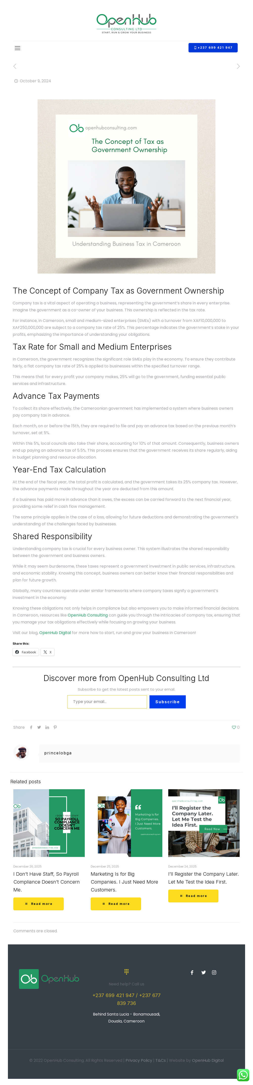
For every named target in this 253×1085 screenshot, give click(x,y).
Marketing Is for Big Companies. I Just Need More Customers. (124, 882)
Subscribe (167, 701)
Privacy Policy (139, 1060)
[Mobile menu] (17, 48)
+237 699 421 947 (213, 47)
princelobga (58, 752)
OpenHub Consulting (88, 615)
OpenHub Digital (55, 633)
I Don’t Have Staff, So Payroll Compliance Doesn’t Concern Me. (46, 882)
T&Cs (160, 1060)
